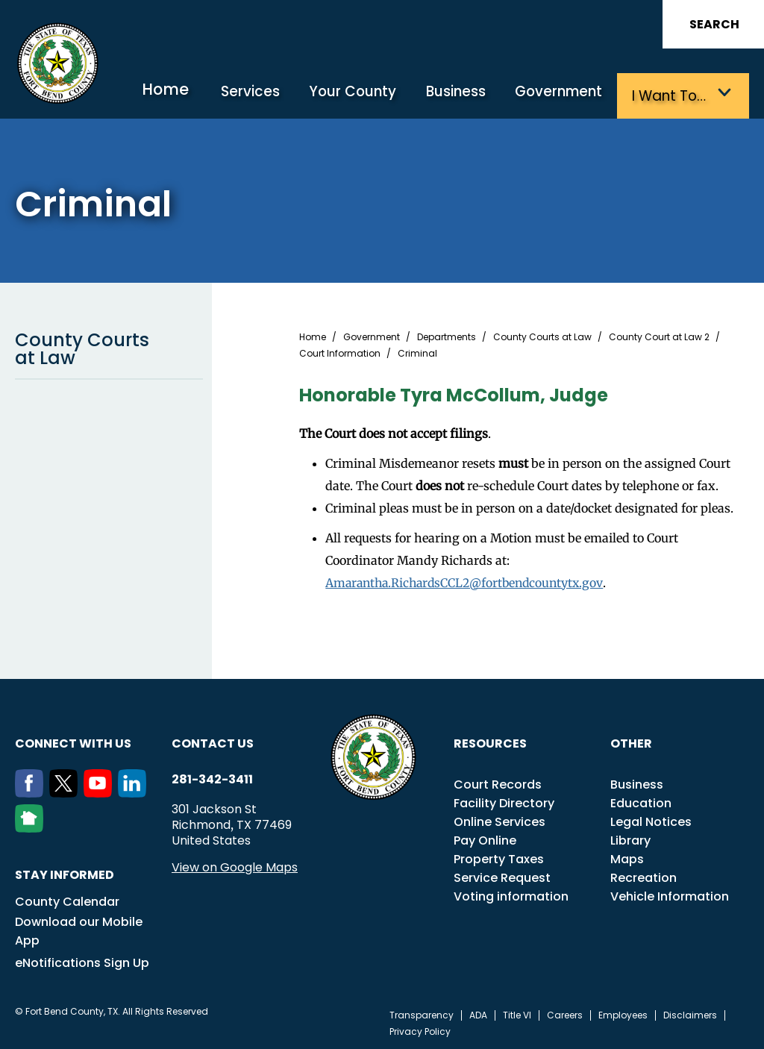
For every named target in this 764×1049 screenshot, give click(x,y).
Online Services (499, 819)
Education (640, 801)
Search (714, 24)
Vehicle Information (669, 894)
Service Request (502, 875)
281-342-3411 (212, 777)
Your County (371, 95)
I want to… (673, 95)
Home (194, 92)
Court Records (498, 782)
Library (630, 838)
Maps (627, 856)
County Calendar (67, 899)
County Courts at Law (109, 346)
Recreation (643, 875)
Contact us (213, 741)
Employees (623, 1013)
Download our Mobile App (79, 929)
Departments (446, 335)
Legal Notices (651, 819)
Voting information (511, 894)
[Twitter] (66, 790)
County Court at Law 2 (659, 335)
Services (274, 95)
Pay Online (485, 838)
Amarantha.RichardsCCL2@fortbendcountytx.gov (468, 580)
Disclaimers (690, 1013)
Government (567, 95)
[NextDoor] (32, 825)
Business (469, 95)
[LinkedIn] (135, 790)
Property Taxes (499, 856)
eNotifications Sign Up (82, 960)
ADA (478, 1013)
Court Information (340, 351)
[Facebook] (32, 790)
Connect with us (73, 741)
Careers (565, 1013)
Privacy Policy (420, 1029)
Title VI (517, 1013)
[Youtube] (101, 790)
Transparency (421, 1013)
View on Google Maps (235, 865)
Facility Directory (504, 801)
